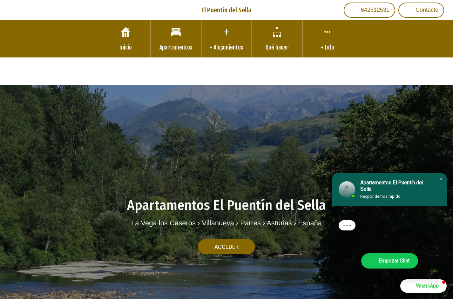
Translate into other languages (226, 71)
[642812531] (369, 10)
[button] (441, 179)
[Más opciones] (327, 38)
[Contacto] (421, 10)
